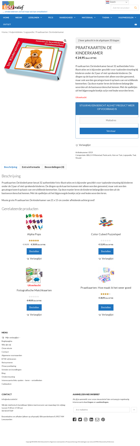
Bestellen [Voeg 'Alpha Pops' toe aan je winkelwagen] (34, 251)
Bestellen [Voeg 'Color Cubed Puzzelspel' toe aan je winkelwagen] (106, 251)
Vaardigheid (69, 17)
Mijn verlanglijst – (11, 337)
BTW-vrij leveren (9, 359)
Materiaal (90, 17)
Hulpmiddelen (128, 17)
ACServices (110, 442)
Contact (5, 352)
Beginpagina (7, 341)
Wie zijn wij (6, 344)
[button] (83, 145)
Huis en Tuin (117, 155)
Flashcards (107, 155)
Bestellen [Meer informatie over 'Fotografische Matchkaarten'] (34, 307)
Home (6, 17)
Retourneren (7, 362)
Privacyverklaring (9, 366)
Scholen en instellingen (11, 369)
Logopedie (29, 32)
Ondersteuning (8, 377)
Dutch (111, 2)
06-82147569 (7, 411)
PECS (50, 17)
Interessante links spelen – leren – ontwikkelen (22, 380)
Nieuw (18, 17)
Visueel (78, 158)
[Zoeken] (135, 8)
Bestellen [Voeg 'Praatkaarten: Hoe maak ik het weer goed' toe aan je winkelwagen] (106, 307)
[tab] (11, 167)
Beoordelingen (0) (54, 167)
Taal (134, 155)
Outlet (7, 24)
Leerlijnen (36, 17)
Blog (3, 373)
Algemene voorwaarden (12, 355)
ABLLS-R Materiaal (94, 155)
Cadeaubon (6, 384)
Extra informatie (31, 167)
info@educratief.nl (9, 399)
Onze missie (7, 348)
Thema (108, 17)
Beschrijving (10, 167)
